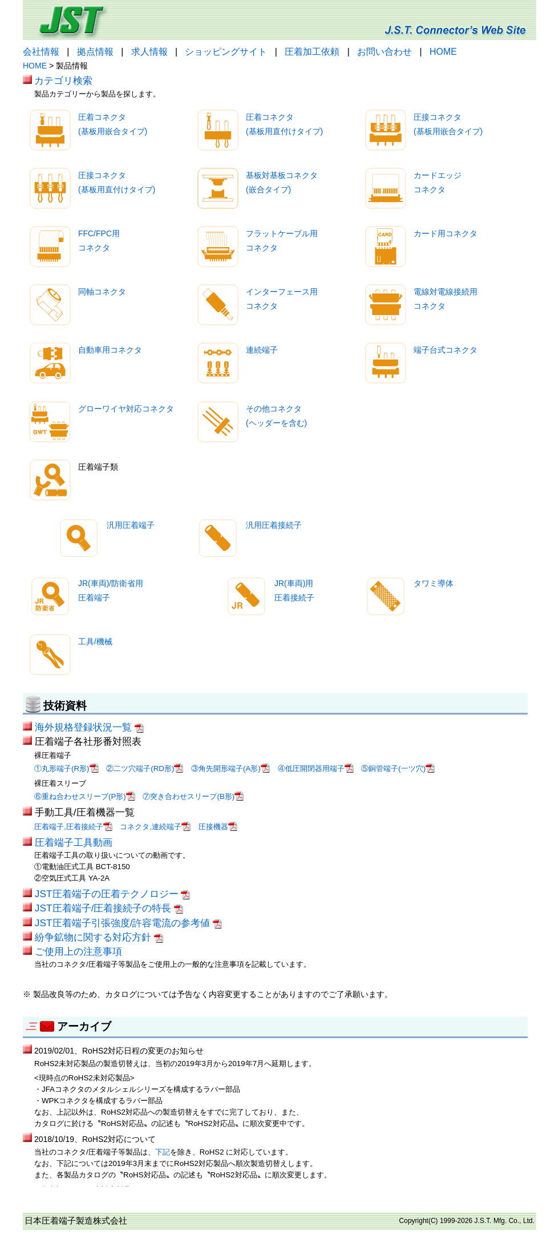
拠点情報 (95, 52)
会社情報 (41, 52)
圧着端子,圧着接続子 (73, 826)
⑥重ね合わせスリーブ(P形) (84, 796)
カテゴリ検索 (63, 80)
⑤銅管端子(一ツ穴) (398, 768)
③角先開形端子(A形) (230, 768)
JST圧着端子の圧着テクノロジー (113, 893)
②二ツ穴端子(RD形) (144, 768)
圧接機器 (218, 826)
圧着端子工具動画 (73, 842)
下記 (162, 1152)
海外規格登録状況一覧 (89, 727)
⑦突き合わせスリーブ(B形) (193, 796)
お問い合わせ (384, 52)
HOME (443, 52)
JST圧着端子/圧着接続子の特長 (109, 908)
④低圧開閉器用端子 (316, 768)
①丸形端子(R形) (66, 768)
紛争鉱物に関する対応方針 (99, 937)
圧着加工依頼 (312, 52)
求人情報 (149, 52)
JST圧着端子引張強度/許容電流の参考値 (128, 923)
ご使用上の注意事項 (78, 951)
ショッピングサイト (226, 52)
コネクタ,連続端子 (155, 826)
